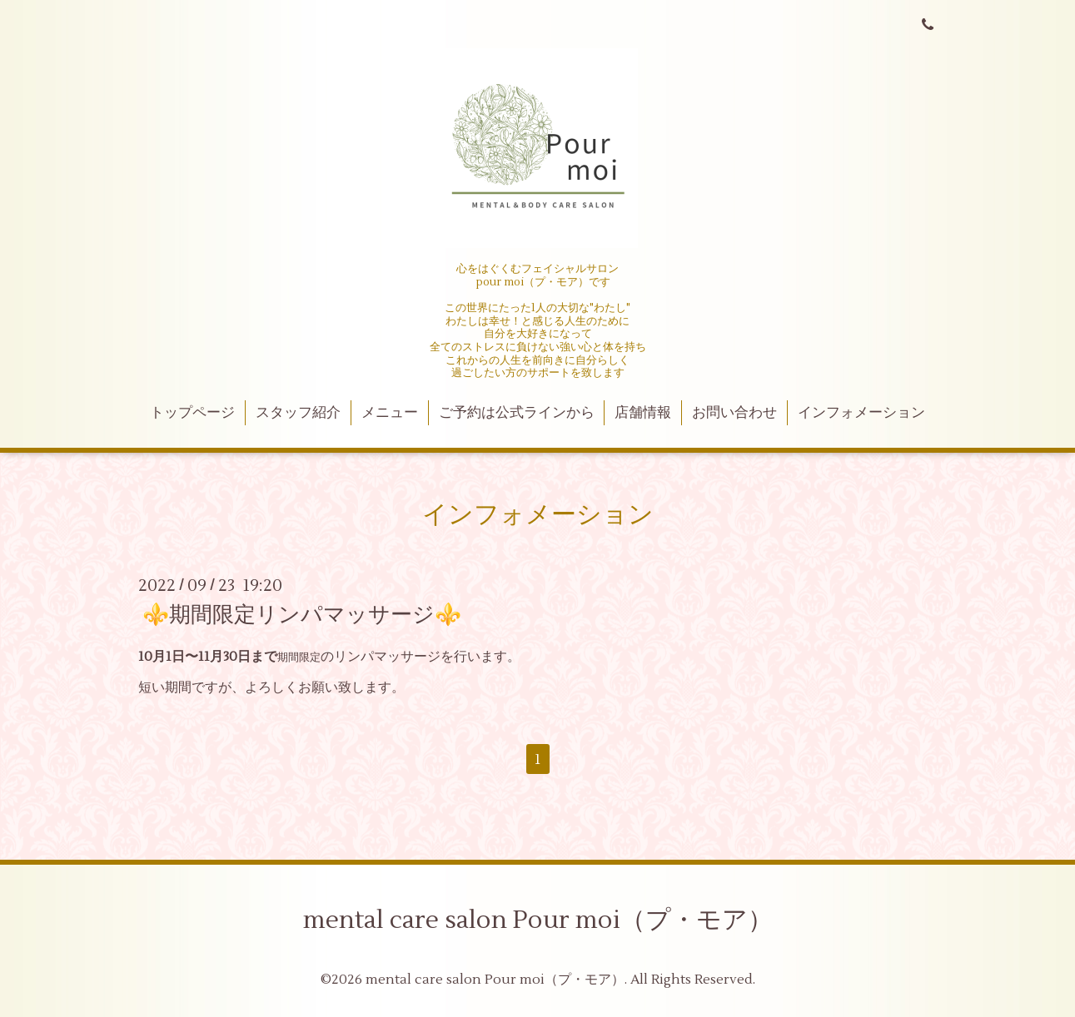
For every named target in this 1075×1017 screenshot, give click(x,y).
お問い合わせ (734, 413)
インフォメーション (861, 413)
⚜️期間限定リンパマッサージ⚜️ (301, 615)
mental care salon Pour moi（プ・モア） (538, 920)
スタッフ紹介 (298, 413)
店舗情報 (643, 413)
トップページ (192, 413)
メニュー (389, 413)
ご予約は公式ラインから (517, 413)
